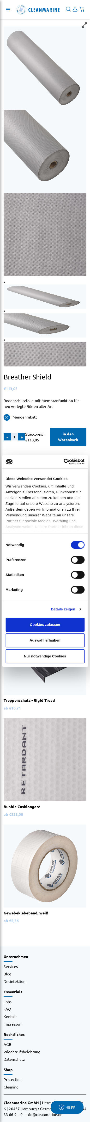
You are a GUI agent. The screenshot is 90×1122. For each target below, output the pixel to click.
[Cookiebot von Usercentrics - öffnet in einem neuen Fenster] (64, 462)
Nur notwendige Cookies (45, 656)
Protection (13, 1079)
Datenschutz (14, 1059)
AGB (7, 1044)
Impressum (13, 1023)
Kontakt (10, 1016)
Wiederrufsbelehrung (22, 1051)
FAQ (7, 1009)
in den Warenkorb (68, 436)
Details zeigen (63, 609)
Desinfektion (14, 981)
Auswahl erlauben (45, 640)
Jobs (8, 1001)
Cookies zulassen (45, 624)
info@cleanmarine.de (43, 1114)
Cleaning (11, 1086)
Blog (7, 973)
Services (11, 966)
